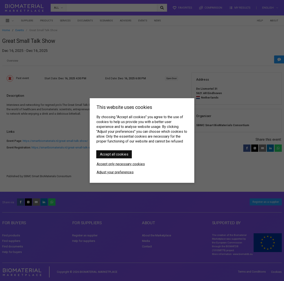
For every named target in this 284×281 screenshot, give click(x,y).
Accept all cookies (114, 154)
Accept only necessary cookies (121, 164)
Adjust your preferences (115, 172)
